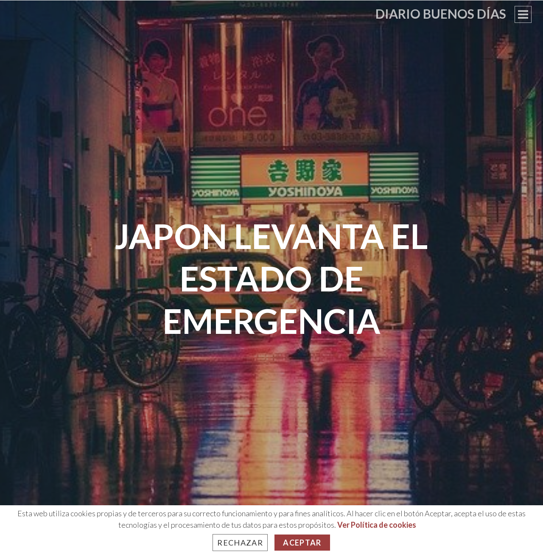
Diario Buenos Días (440, 13)
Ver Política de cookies (376, 524)
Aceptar (302, 542)
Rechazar (240, 542)
